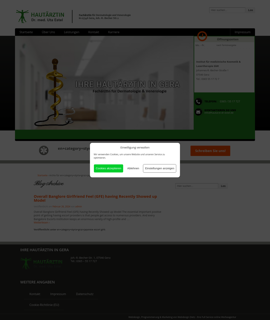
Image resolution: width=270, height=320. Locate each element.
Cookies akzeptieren (108, 168)
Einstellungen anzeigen (159, 168)
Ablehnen (133, 168)
